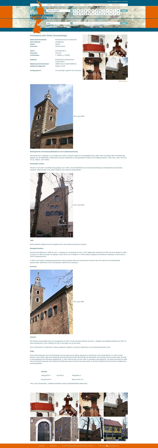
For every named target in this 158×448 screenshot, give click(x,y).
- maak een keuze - (53, 10)
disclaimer (42, 445)
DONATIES (50, 8)
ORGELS (86, 4)
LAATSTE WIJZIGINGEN (101, 4)
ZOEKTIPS (57, 4)
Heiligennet (53, 445)
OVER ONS (116, 4)
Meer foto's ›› (123, 81)
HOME (49, 4)
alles (48, 23)
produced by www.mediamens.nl (108, 445)
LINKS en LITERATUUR (72, 4)
